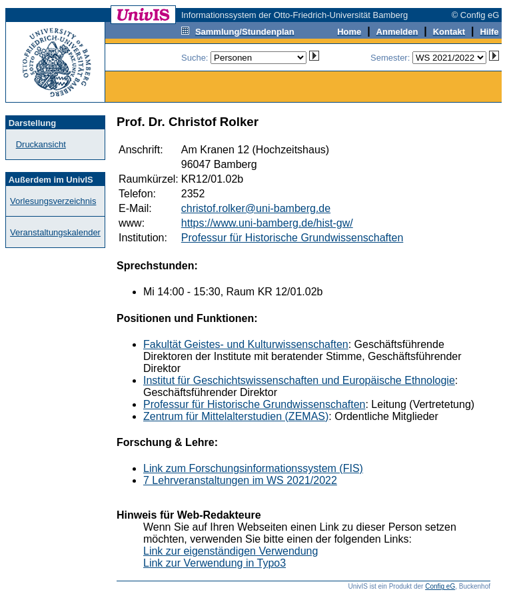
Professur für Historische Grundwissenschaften (292, 237)
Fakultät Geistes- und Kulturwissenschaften (245, 344)
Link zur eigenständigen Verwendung (230, 551)
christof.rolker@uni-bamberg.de (255, 208)
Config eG (440, 586)
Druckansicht (41, 144)
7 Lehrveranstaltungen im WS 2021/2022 (240, 480)
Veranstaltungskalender (55, 232)
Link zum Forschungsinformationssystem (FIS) (253, 468)
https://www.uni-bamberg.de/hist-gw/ (267, 223)
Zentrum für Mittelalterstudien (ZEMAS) (235, 416)
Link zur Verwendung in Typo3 (214, 563)
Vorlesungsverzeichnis (53, 201)
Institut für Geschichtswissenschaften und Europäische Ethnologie (299, 380)
